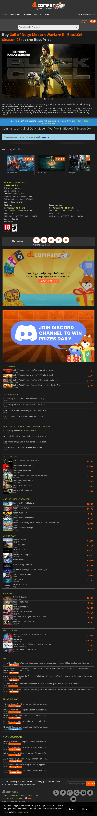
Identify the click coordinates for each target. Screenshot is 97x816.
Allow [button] (84, 809)
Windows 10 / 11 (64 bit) (63, 218)
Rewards (38, 15)
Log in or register (85, 15)
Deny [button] (71, 809)
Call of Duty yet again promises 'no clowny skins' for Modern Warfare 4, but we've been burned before (46, 700)
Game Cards (15, 15)
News (47, 15)
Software (27, 15)
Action (5, 114)
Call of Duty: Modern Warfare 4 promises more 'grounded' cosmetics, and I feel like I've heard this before (47, 674)
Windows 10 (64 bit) (16, 218)
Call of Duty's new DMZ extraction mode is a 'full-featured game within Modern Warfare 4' (41, 695)
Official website (11, 196)
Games (4, 15)
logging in (45, 137)
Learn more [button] (23, 812)
